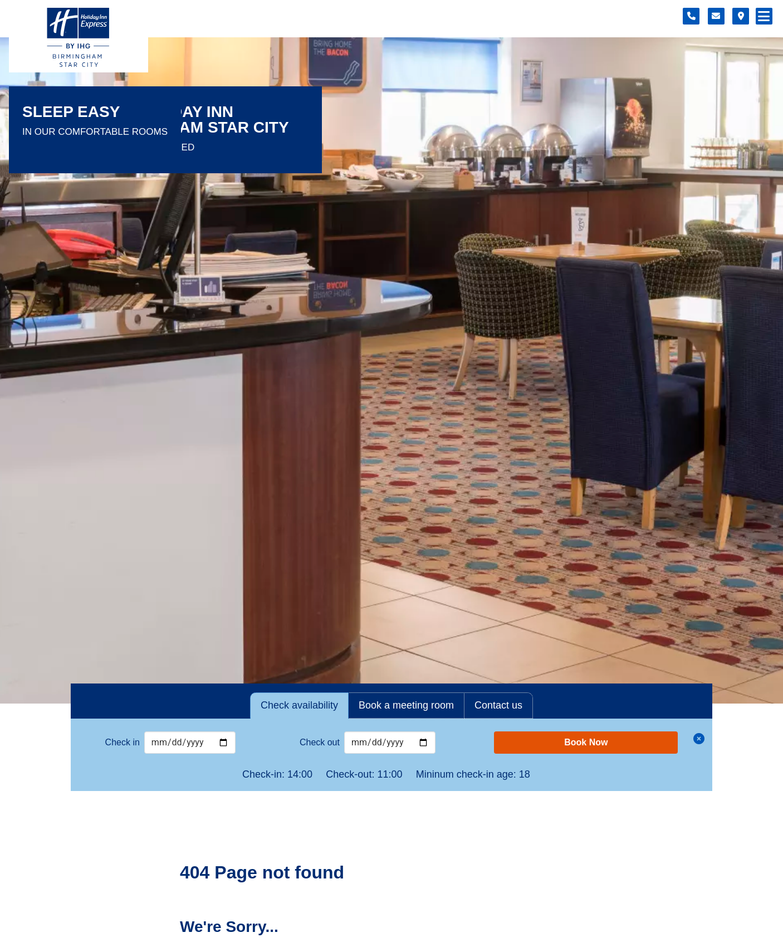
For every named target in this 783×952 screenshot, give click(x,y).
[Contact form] (716, 16)
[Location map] (740, 16)
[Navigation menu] (764, 16)
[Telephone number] (691, 16)
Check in (122, 742)
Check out (320, 742)
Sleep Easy (71, 112)
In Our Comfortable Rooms (95, 131)
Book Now (586, 742)
